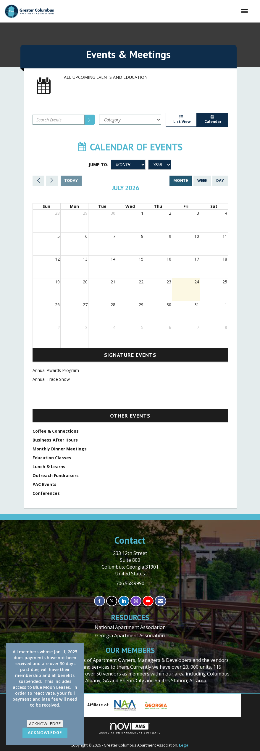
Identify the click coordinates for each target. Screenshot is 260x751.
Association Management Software (130, 728)
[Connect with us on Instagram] (135, 601)
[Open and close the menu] (154, 11)
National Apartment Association (130, 627)
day (220, 180)
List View (181, 119)
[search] (90, 120)
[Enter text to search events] (59, 120)
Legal (184, 745)
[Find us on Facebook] (99, 601)
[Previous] (38, 181)
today (71, 180)
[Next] (52, 181)
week (202, 180)
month (180, 180)
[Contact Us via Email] (160, 601)
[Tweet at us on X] (111, 601)
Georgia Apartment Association (130, 635)
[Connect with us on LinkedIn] (123, 601)
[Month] (128, 165)
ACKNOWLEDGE (45, 723)
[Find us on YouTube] (148, 601)
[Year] (159, 165)
